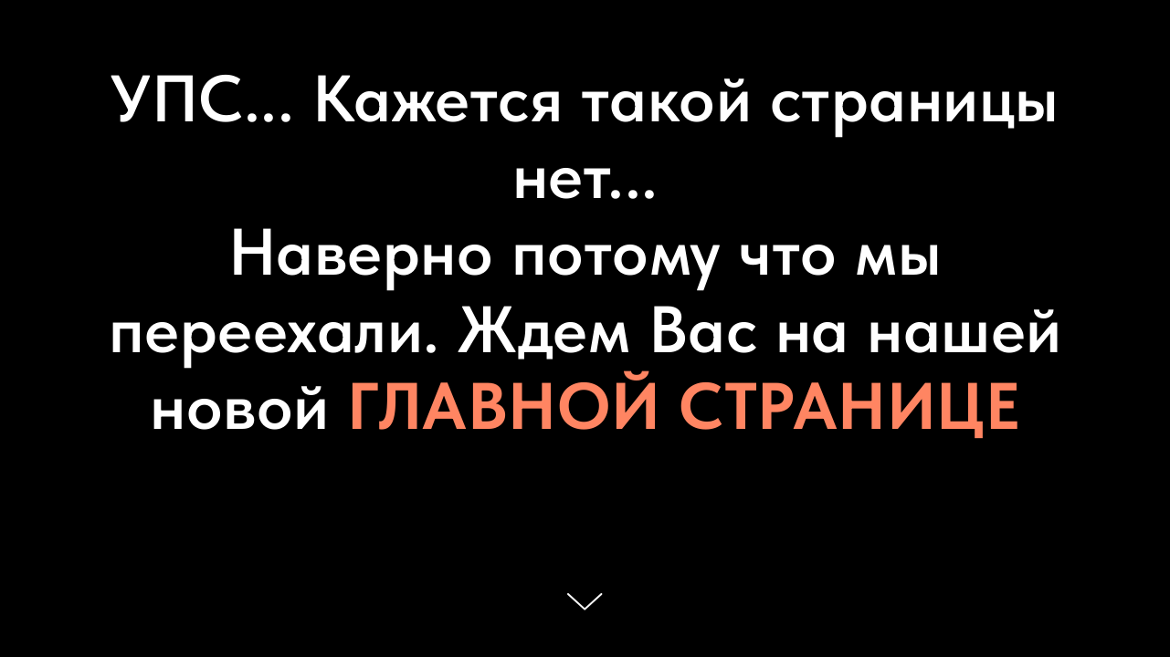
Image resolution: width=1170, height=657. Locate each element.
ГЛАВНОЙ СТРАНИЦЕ (683, 406)
